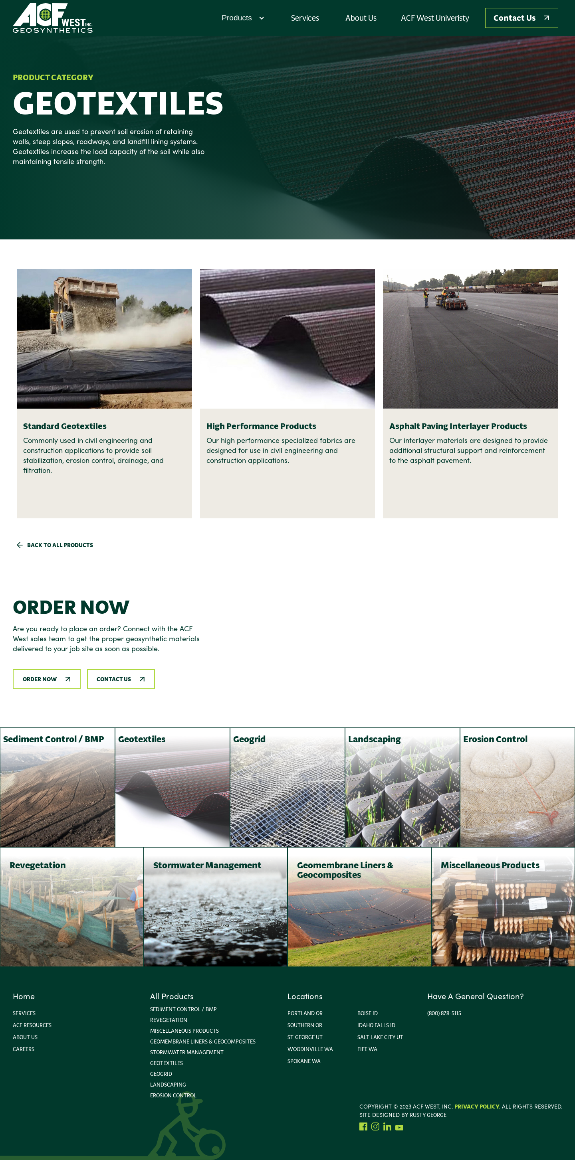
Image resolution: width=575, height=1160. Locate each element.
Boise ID (367, 1013)
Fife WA (367, 1049)
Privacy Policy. (477, 1107)
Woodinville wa (310, 1049)
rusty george (428, 1115)
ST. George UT (305, 1037)
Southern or (305, 1025)
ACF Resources (32, 1025)
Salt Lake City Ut (380, 1037)
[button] (243, 18)
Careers (23, 1049)
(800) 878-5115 (444, 1013)
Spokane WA (304, 1061)
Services (24, 1013)
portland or (305, 1013)
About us (25, 1037)
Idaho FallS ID (376, 1025)
